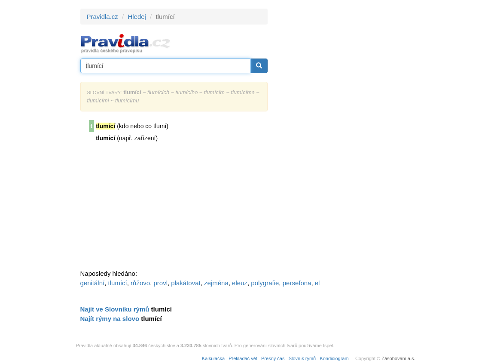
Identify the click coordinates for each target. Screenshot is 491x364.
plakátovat (185, 283)
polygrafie (265, 283)
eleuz (239, 283)
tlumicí (105, 138)
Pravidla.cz (102, 16)
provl (160, 283)
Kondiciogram (334, 358)
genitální (92, 283)
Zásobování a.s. (398, 358)
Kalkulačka (213, 358)
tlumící (117, 283)
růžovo (140, 283)
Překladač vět (243, 358)
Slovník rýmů (302, 358)
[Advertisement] (345, 138)
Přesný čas (272, 358)
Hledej (137, 16)
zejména (216, 283)
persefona (297, 283)
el (317, 283)
